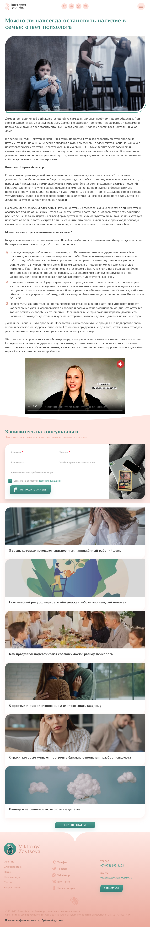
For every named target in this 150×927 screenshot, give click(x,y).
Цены (7, 872)
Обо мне (9, 861)
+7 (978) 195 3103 (112, 865)
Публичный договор (52, 920)
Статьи (8, 882)
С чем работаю (13, 866)
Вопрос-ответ (12, 887)
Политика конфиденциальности (22, 920)
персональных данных (50, 480)
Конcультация (12, 877)
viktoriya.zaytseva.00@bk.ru (116, 877)
